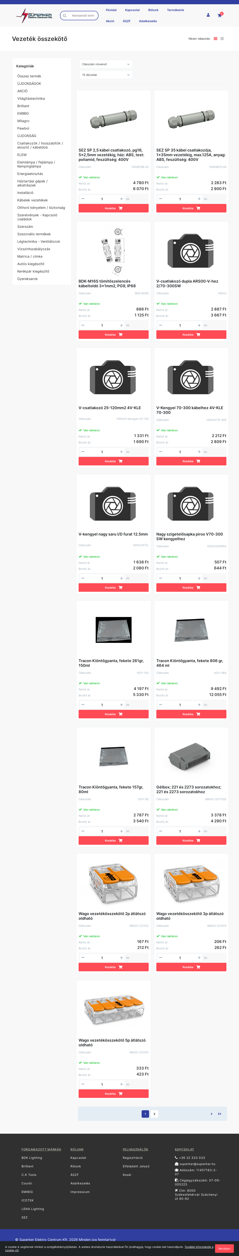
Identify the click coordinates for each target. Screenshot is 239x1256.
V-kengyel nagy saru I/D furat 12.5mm (113, 534)
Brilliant (23, 106)
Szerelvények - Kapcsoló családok (37, 217)
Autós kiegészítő (30, 264)
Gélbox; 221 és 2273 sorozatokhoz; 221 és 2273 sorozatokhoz (188, 789)
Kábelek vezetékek (32, 200)
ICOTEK (28, 1200)
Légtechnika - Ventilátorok (38, 241)
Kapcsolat (132, 10)
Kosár (127, 1175)
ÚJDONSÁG (26, 136)
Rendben (224, 1248)
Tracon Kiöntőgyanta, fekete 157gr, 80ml (111, 789)
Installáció (25, 193)
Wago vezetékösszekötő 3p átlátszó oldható (190, 916)
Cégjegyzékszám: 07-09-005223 (197, 1182)
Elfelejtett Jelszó (136, 1166)
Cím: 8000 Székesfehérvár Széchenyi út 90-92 (196, 1194)
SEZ (25, 1217)
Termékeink (175, 10)
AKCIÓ (22, 91)
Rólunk (153, 10)
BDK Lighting (32, 1157)
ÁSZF (126, 21)
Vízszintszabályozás (33, 249)
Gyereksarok (27, 279)
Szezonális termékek (34, 234)
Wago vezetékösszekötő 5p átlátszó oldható (112, 1042)
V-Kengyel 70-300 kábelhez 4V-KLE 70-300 (189, 410)
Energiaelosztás (30, 174)
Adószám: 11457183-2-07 (196, 1172)
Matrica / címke (30, 256)
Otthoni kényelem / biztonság (41, 207)
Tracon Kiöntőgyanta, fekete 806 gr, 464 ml (189, 663)
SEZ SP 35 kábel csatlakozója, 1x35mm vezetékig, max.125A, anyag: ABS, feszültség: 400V (191, 155)
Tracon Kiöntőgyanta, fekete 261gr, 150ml (111, 663)
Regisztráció (133, 1157)
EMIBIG (23, 113)
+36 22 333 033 (190, 1157)
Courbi (27, 1183)
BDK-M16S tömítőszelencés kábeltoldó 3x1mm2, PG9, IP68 (107, 283)
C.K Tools (29, 1175)
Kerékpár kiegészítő (33, 271)
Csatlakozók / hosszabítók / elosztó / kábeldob (40, 145)
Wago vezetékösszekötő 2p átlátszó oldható (112, 916)
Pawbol (23, 128)
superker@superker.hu (195, 1164)
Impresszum (80, 1192)
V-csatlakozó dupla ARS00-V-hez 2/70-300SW (187, 283)
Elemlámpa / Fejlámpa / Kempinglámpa (36, 164)
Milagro (23, 121)
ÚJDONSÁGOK (29, 83)
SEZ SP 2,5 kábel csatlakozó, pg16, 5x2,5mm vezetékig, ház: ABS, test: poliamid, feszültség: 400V (111, 155)
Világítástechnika (31, 98)
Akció (110, 21)
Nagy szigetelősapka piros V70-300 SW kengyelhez (189, 536)
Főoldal (111, 10)
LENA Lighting (33, 1209)
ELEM (21, 155)
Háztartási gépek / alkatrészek (32, 183)
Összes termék (29, 76)
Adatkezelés (148, 21)
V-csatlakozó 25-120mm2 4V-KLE (110, 408)
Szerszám (25, 226)
